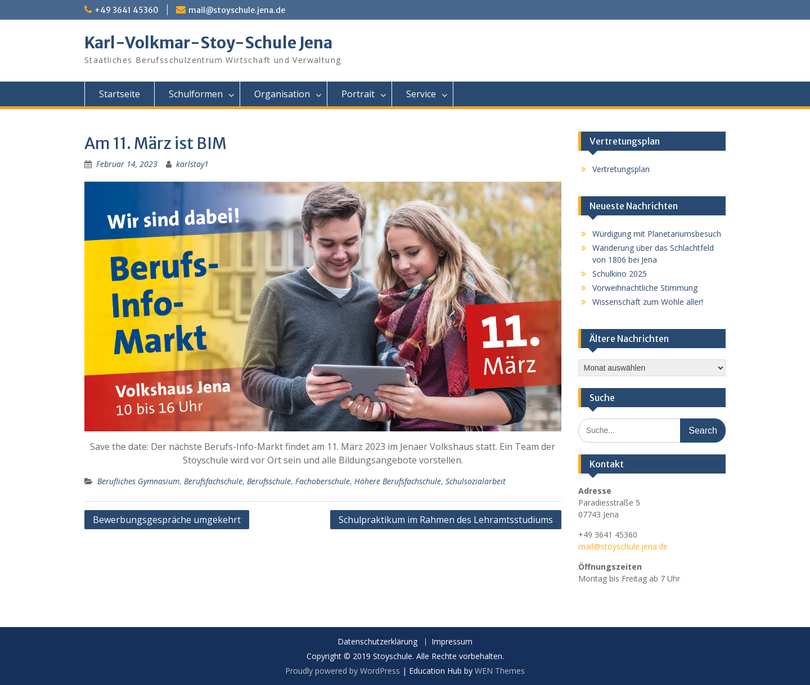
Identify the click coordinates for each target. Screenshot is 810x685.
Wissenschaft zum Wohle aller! (647, 301)
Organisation (282, 94)
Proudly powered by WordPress (342, 670)
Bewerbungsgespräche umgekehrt (167, 519)
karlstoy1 (192, 164)
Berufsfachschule (213, 481)
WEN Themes (500, 670)
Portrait (358, 94)
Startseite (119, 94)
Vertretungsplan (621, 169)
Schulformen (196, 94)
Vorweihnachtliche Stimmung (645, 287)
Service (421, 94)
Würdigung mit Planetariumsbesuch (656, 233)
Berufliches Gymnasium (138, 481)
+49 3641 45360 (126, 10)
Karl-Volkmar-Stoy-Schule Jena (208, 43)
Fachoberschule (322, 481)
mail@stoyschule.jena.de (236, 10)
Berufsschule (269, 481)
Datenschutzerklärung (377, 642)
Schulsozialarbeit (476, 481)
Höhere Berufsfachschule (397, 481)
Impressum (451, 642)
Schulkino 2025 (619, 273)
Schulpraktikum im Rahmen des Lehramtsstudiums (446, 519)
